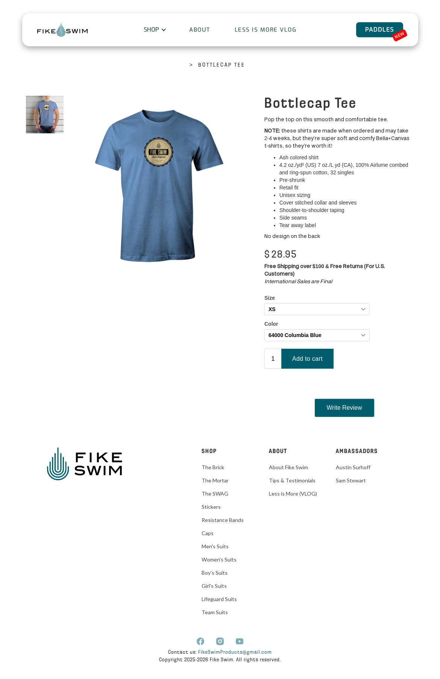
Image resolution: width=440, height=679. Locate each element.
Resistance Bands (223, 520)
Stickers (211, 507)
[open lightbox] (45, 114)
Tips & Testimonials (292, 480)
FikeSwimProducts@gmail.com (235, 652)
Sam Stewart (351, 480)
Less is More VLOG (266, 30)
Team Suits (215, 612)
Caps (208, 533)
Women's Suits (219, 559)
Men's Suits (215, 546)
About (200, 30)
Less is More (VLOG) (293, 493)
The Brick (213, 467)
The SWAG (215, 493)
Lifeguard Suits (219, 599)
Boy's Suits (215, 572)
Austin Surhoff (353, 467)
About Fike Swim (288, 467)
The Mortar (215, 480)
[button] (154, 30)
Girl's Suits (214, 586)
